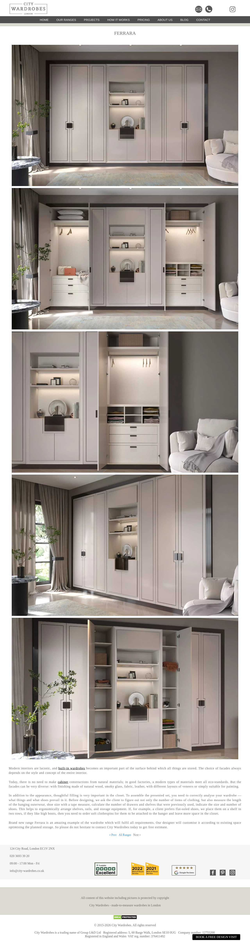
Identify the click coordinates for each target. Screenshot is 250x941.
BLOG (184, 19)
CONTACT (203, 19)
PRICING (144, 19)
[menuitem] (44, 19)
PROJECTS (92, 19)
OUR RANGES (66, 19)
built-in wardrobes (71, 768)
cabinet (63, 782)
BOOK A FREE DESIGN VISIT (216, 937)
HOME (44, 19)
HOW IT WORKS (118, 19)
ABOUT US (165, 19)
